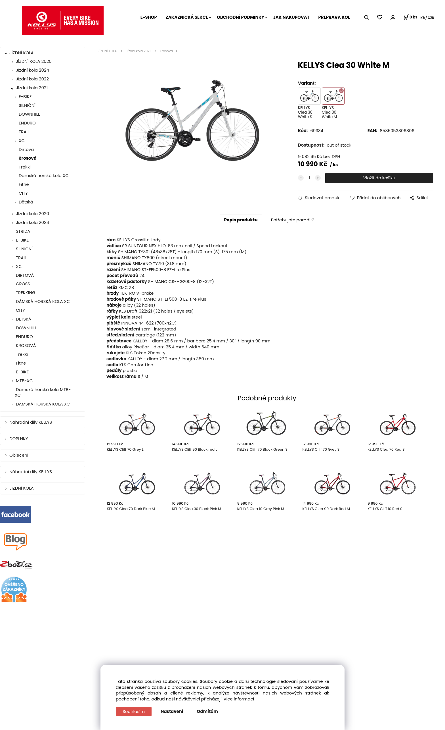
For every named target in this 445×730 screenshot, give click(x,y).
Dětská (26, 202)
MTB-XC (24, 381)
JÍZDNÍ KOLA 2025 (34, 61)
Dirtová (26, 149)
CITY (23, 193)
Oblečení (19, 455)
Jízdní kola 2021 (32, 88)
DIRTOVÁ (24, 275)
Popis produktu (241, 220)
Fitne (23, 184)
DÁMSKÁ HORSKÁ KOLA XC (42, 301)
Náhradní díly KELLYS (31, 422)
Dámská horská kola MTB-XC (43, 392)
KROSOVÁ (25, 345)
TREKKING (25, 293)
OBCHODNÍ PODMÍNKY (240, 17)
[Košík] (410, 17)
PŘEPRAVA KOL (334, 17)
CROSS (22, 284)
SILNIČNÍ (26, 105)
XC (22, 140)
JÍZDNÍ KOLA (22, 53)
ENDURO (27, 123)
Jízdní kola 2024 (32, 70)
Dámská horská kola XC (43, 175)
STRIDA (22, 231)
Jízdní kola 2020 (32, 214)
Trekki (24, 167)
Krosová (27, 158)
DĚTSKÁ (23, 319)
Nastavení (172, 711)
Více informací (239, 699)
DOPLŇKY (19, 439)
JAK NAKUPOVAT (291, 17)
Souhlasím (134, 711)
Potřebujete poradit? (292, 220)
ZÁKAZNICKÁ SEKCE (187, 17)
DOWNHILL (29, 114)
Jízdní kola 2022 (32, 79)
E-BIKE (25, 96)
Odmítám (207, 711)
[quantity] (309, 178)
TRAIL (23, 132)
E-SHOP (148, 17)
